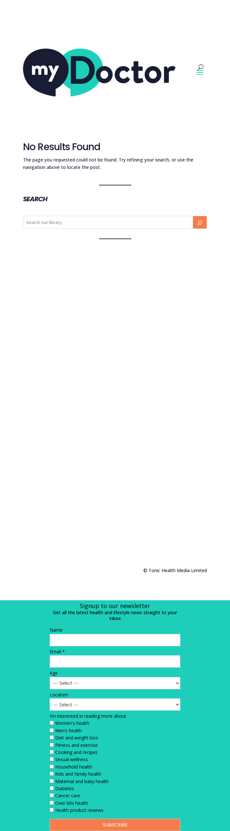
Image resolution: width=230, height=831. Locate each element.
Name (56, 630)
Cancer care (67, 795)
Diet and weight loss (76, 738)
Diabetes (64, 788)
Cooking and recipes (76, 752)
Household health (73, 767)
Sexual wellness (71, 759)
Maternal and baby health (82, 781)
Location (59, 695)
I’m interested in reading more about (88, 716)
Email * (57, 651)
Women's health (72, 723)
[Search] (200, 222)
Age (54, 673)
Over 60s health (71, 803)
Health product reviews (79, 810)
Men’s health (68, 730)
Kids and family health (78, 774)
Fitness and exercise (76, 745)
